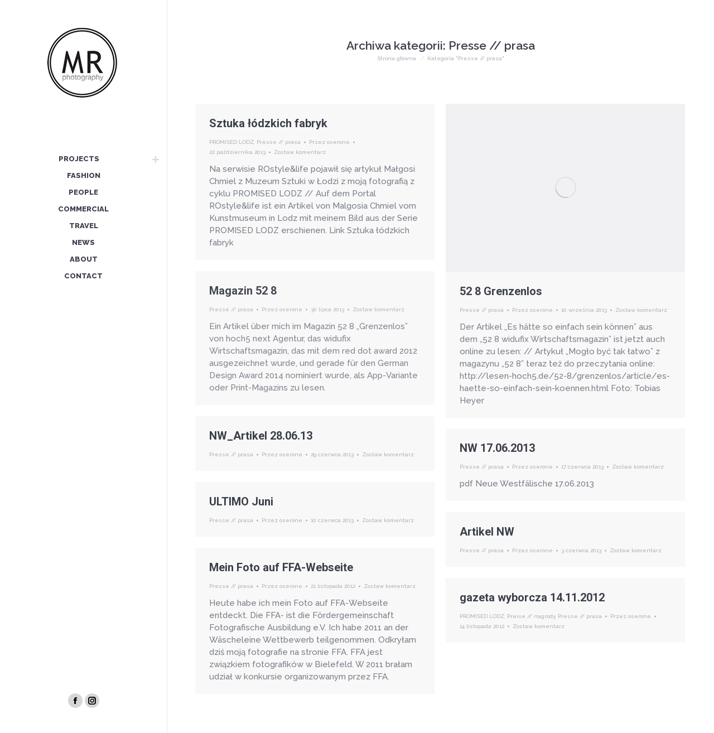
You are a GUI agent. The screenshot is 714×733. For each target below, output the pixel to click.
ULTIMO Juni (241, 501)
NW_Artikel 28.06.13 (260, 435)
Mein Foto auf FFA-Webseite (281, 567)
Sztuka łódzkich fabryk (268, 123)
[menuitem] (78, 159)
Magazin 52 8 (243, 290)
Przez (329, 142)
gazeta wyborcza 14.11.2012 (532, 597)
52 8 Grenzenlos (501, 291)
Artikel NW (487, 531)
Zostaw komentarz (300, 152)
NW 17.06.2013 (497, 448)
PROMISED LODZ (231, 142)
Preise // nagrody (531, 616)
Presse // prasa (279, 142)
